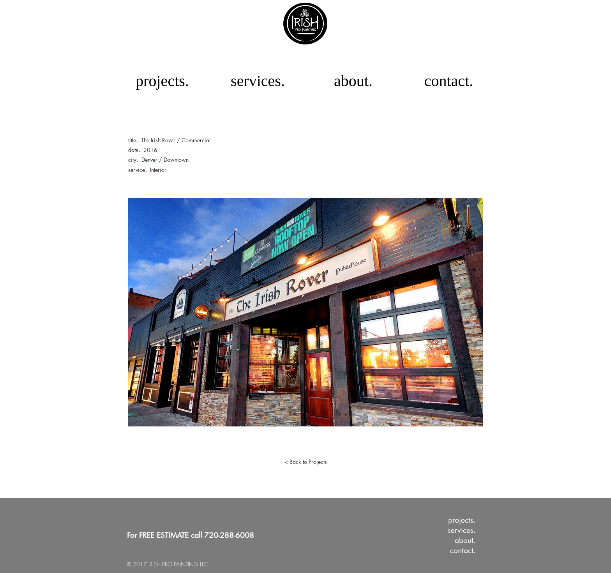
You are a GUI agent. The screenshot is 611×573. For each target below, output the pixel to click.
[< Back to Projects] (305, 462)
